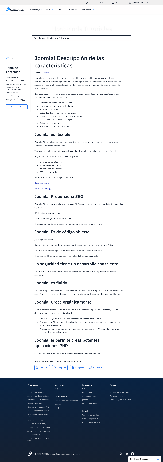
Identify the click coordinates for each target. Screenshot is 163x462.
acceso (90, 3)
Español (152, 3)
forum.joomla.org (42, 188)
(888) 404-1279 (136, 3)
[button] (145, 458)
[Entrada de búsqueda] (85, 38)
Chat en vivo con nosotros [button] (120, 389)
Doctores (103, 3)
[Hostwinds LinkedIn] (125, 454)
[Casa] (15, 9)
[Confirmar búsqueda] (35, 38)
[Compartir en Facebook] (77, 367)
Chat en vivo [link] (118, 3)
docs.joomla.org (41, 183)
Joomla (46, 72)
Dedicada (72, 9)
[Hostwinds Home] (30, 454)
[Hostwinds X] (120, 454)
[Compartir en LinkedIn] (60, 367)
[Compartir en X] (42, 367)
